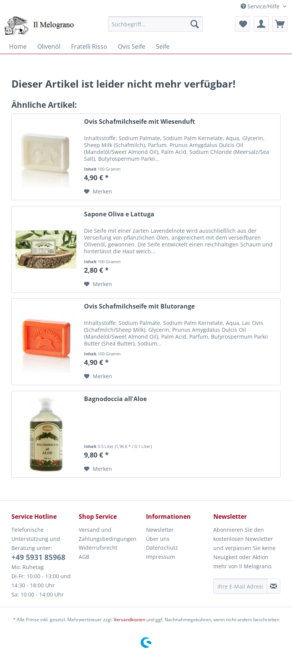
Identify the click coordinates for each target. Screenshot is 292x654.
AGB (84, 556)
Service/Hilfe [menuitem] (261, 6)
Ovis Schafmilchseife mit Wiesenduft (139, 122)
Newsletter (160, 529)
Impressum (160, 556)
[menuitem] (155, 24)
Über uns (158, 538)
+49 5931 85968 (38, 557)
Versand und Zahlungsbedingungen (107, 534)
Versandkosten (129, 619)
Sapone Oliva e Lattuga (119, 214)
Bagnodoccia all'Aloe (115, 399)
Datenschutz (162, 547)
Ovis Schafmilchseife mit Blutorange (139, 306)
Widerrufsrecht (98, 547)
